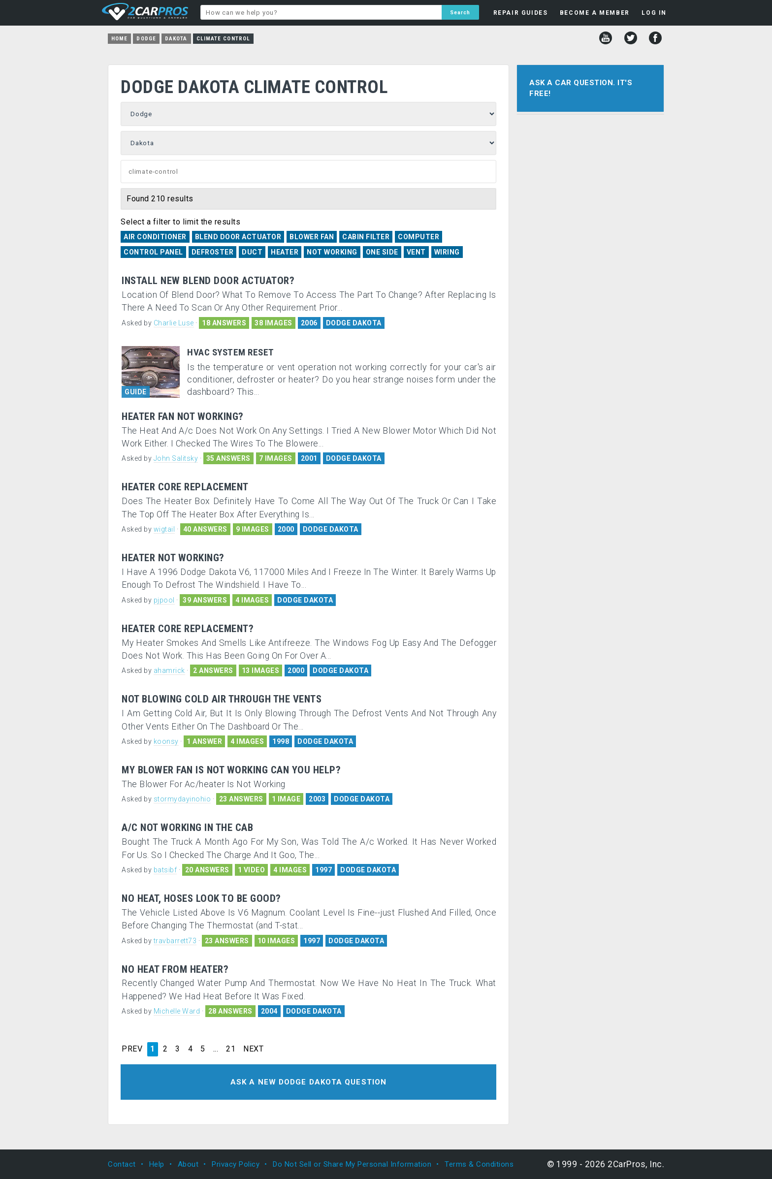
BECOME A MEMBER (595, 12)
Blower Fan (312, 237)
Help (156, 1164)
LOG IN (654, 12)
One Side (382, 252)
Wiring (447, 252)
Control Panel (153, 252)
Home (119, 38)
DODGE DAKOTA (354, 323)
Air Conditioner (155, 237)
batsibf (165, 870)
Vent (416, 252)
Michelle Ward (177, 1011)
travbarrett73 (175, 941)
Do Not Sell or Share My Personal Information (352, 1164)
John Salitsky (176, 458)
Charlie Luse (174, 323)
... (216, 1049)
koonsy (166, 741)
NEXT (253, 1049)
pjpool (164, 600)
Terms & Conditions (479, 1164)
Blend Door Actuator (238, 237)
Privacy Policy (235, 1164)
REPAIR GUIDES (520, 12)
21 (230, 1049)
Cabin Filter (365, 237)
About (188, 1164)
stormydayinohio (182, 799)
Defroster (213, 252)
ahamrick (169, 670)
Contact (122, 1164)
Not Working (332, 252)
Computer (418, 237)
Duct (252, 252)
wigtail (164, 529)
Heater (284, 252)
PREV (132, 1049)
